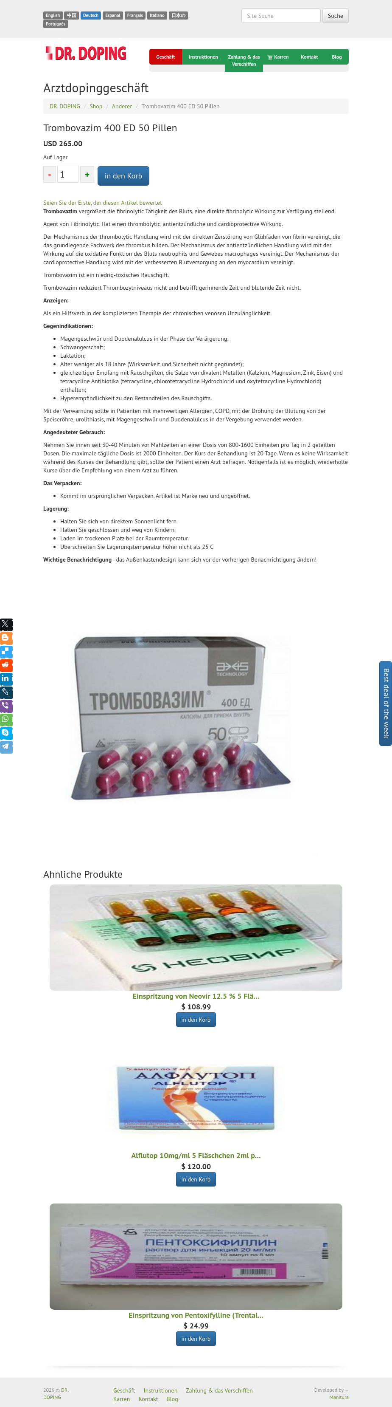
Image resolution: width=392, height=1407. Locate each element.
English (53, 15)
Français (135, 15)
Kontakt (309, 57)
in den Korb (124, 176)
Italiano (157, 15)
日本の (178, 15)
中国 (71, 15)
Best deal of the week (387, 703)
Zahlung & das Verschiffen (244, 60)
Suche (335, 16)
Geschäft (165, 57)
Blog (337, 57)
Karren (278, 57)
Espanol (112, 15)
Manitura (339, 1397)
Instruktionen (203, 57)
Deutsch (90, 15)
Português (55, 24)
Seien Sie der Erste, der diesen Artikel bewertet (102, 202)
